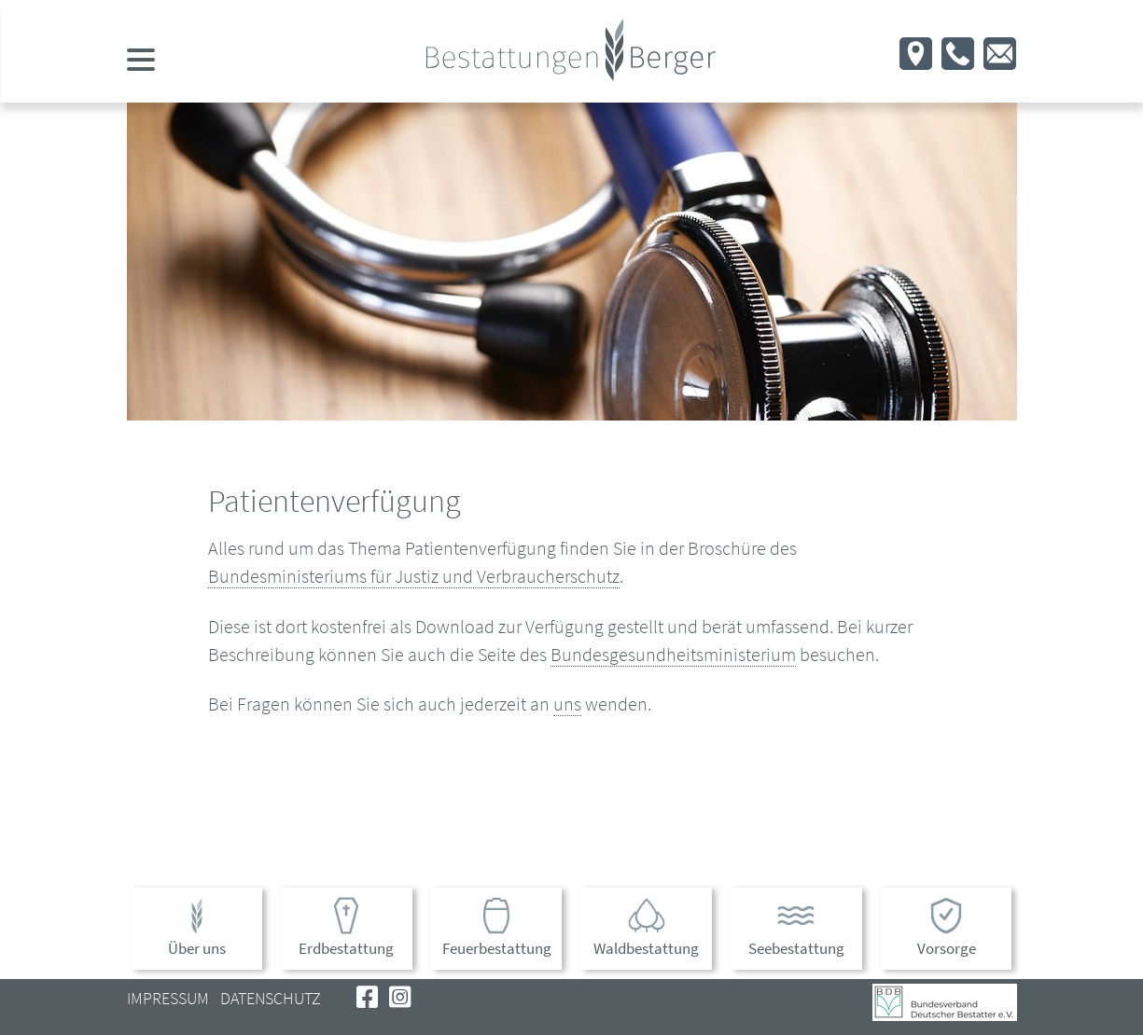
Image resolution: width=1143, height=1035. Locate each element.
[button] (915, 60)
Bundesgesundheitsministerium (673, 654)
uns (567, 703)
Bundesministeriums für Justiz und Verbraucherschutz (414, 575)
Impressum (168, 998)
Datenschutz (270, 998)
